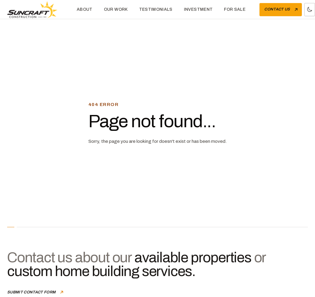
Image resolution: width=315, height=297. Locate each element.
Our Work (116, 9)
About (85, 9)
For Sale (234, 9)
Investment (198, 9)
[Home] (37, 9)
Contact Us (281, 9)
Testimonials (156, 9)
